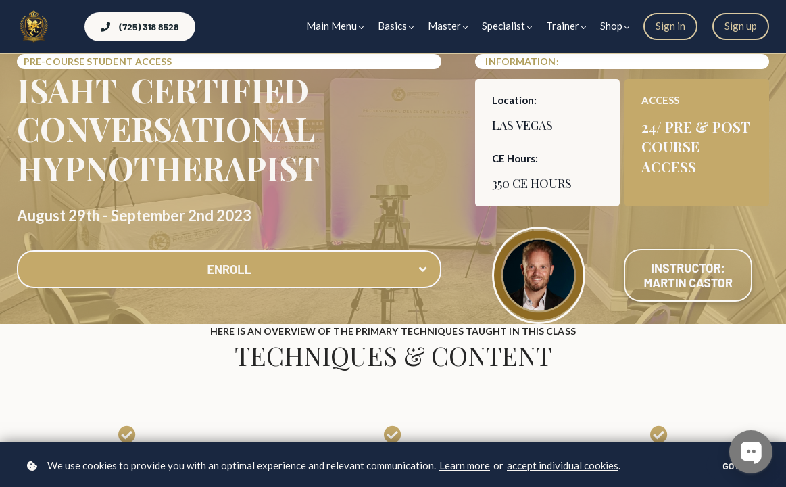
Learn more (464, 465)
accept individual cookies (562, 465)
